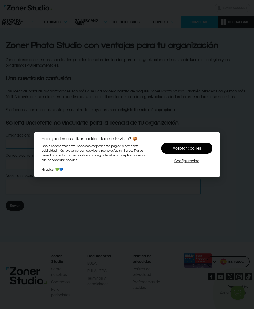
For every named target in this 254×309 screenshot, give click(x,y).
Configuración (186, 161)
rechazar (64, 155)
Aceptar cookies (187, 148)
